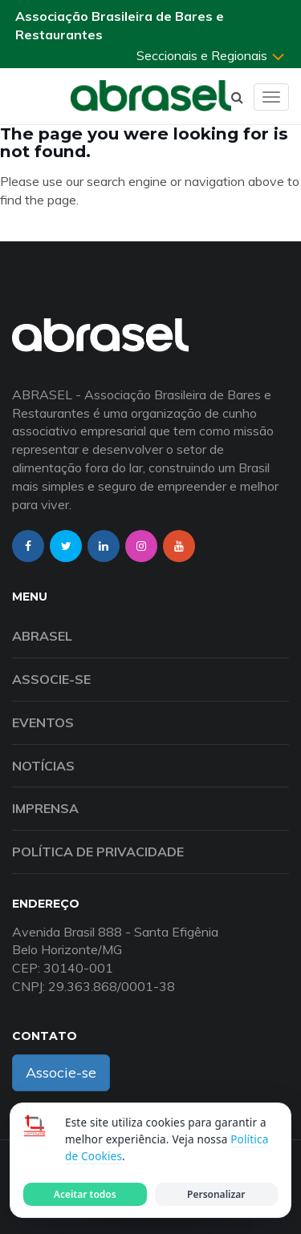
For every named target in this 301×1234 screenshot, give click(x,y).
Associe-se (51, 679)
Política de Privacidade (98, 852)
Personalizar (216, 1194)
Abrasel (42, 636)
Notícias (43, 766)
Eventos (43, 722)
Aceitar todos (85, 1194)
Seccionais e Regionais (211, 55)
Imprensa (45, 808)
